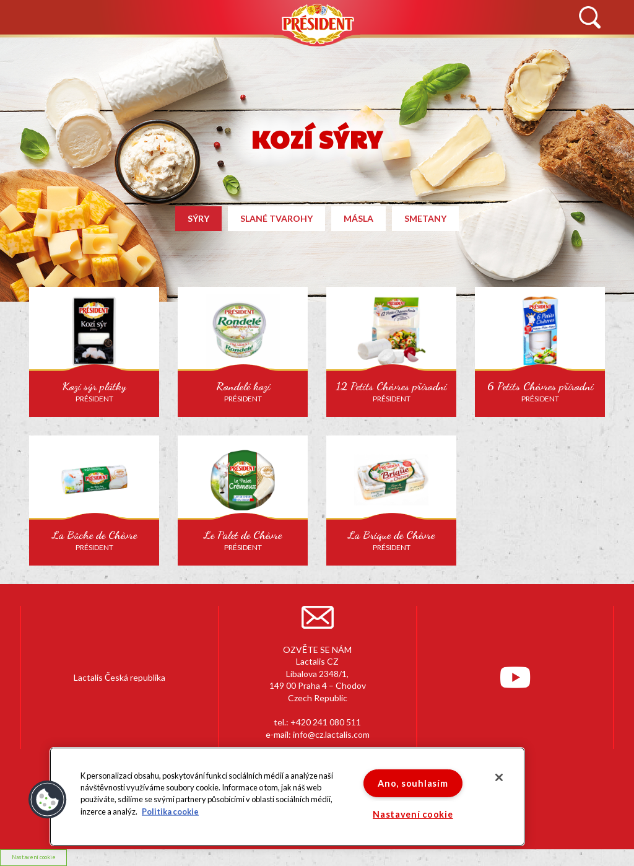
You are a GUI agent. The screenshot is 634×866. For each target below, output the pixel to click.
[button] (47, 800)
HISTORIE (145, 48)
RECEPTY (416, 48)
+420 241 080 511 (325, 722)
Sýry (198, 218)
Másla (358, 218)
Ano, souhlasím (413, 783)
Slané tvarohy (276, 218)
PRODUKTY (246, 48)
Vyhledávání (589, 18)
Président (317, 24)
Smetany (425, 218)
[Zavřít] (499, 777)
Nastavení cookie (413, 814)
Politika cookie (170, 811)
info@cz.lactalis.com (331, 734)
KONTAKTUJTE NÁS (535, 48)
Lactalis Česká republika (119, 677)
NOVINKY (46, 48)
